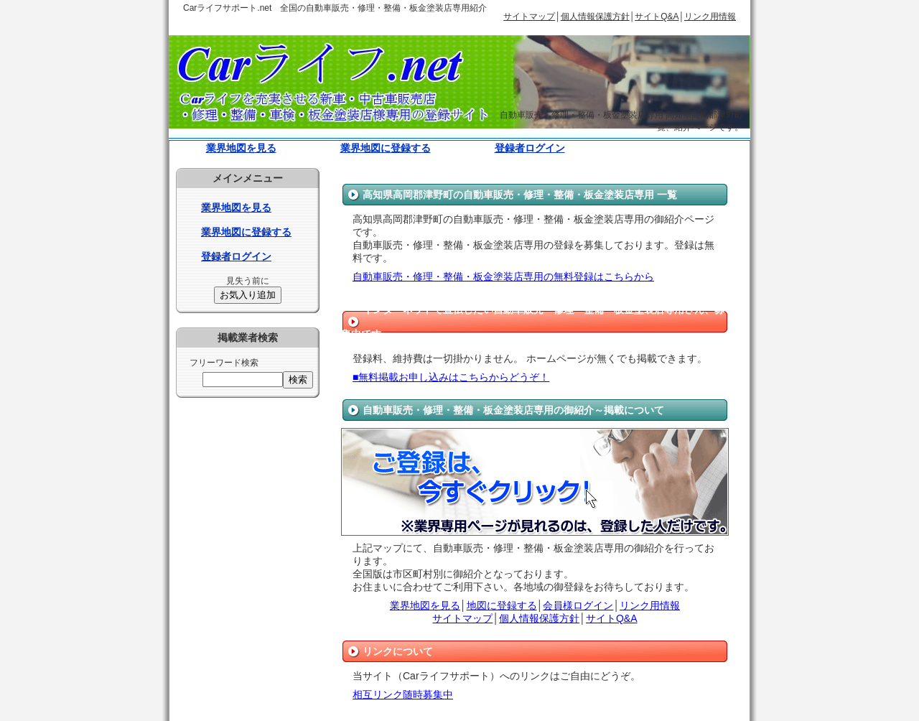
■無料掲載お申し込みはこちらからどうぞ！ (451, 377)
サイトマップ (529, 16)
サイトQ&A (656, 16)
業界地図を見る (241, 148)
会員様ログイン (578, 605)
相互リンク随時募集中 (403, 694)
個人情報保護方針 (595, 16)
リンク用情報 (710, 16)
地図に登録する (502, 605)
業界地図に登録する (385, 148)
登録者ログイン (530, 148)
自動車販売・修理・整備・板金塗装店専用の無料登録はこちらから (503, 276)
